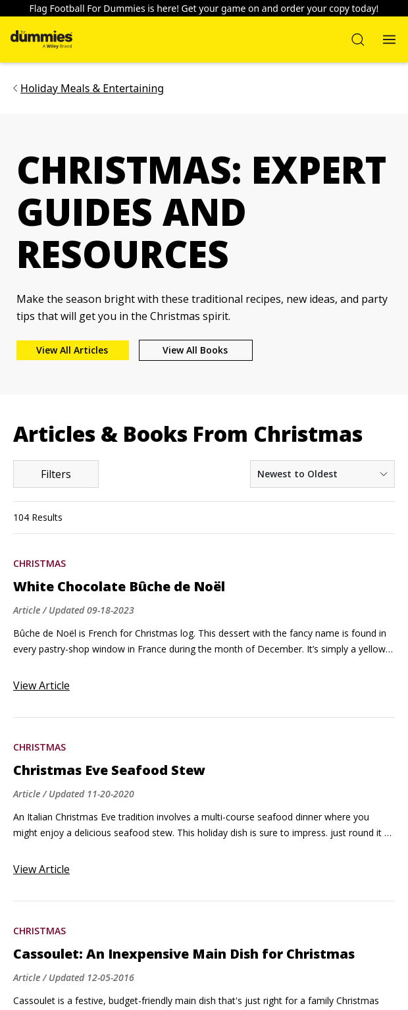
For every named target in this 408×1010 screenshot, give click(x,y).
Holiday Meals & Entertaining (92, 88)
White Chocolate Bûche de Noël (119, 587)
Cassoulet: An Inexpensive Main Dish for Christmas (184, 954)
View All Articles (72, 350)
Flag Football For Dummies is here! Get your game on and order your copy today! (204, 8)
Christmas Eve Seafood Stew (109, 770)
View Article (41, 685)
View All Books (195, 350)
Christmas (39, 563)
